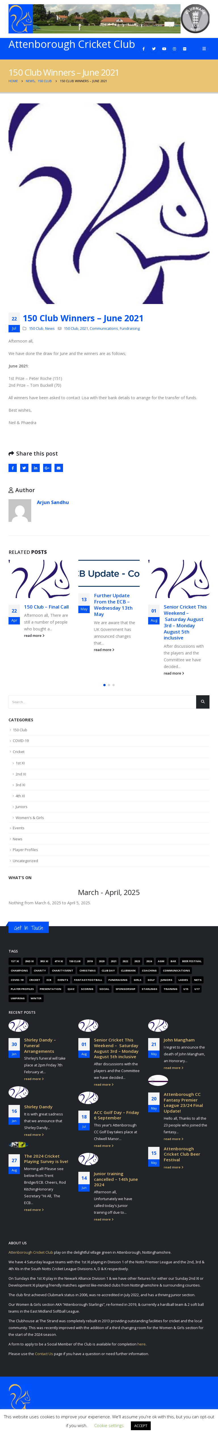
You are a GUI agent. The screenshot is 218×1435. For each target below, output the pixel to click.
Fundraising (130, 328)
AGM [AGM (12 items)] (161, 961)
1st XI (20, 763)
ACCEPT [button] (140, 1425)
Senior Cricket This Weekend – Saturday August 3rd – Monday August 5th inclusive (185, 622)
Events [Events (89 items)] (63, 980)
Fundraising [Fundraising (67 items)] (117, 980)
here (141, 1344)
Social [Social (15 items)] (104, 989)
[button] (104, 685)
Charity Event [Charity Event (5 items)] (62, 970)
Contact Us (44, 1353)
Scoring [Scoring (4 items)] (87, 989)
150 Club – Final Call (46, 606)
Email (58, 468)
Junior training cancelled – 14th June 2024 (116, 1179)
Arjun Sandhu (53, 502)
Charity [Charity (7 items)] (40, 970)
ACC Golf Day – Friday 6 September (116, 1115)
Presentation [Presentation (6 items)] (50, 989)
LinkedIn (36, 468)
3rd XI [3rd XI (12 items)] (44, 961)
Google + (47, 468)
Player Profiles (25, 849)
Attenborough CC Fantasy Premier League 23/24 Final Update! (183, 1102)
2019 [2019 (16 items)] (90, 961)
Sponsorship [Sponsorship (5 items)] (125, 989)
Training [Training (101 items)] (170, 989)
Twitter (24, 468)
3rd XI (20, 784)
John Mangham (179, 1040)
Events (18, 827)
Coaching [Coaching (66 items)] (149, 970)
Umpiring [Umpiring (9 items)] (18, 998)
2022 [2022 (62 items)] (125, 961)
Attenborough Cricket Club (31, 1252)
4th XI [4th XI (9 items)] (58, 961)
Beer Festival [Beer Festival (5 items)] (192, 961)
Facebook (13, 468)
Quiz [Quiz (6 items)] (71, 989)
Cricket (18, 751)
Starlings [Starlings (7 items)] (149, 989)
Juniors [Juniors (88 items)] (166, 980)
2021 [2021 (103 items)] (113, 961)
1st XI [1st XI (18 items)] (15, 961)
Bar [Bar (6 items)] (173, 961)
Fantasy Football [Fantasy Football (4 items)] (88, 980)
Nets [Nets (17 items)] (198, 980)
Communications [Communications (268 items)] (176, 970)
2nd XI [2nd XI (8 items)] (29, 961)
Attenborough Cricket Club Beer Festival (182, 1154)
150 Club (36, 328)
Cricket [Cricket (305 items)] (34, 980)
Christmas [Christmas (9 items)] (87, 970)
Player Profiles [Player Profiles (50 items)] (22, 989)
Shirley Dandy (38, 1106)
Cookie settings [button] (109, 1425)
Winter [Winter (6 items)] (36, 998)
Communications (104, 328)
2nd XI (21, 774)
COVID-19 (21, 740)
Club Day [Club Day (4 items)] (108, 970)
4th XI (20, 795)
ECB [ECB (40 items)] (49, 980)
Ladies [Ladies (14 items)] (183, 980)
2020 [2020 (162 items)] (101, 961)
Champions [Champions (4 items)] (19, 970)
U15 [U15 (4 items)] (185, 989)
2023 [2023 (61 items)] (137, 961)
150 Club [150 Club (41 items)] (75, 961)
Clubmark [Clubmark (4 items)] (128, 970)
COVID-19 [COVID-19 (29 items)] (17, 980)
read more (34, 635)
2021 (84, 328)
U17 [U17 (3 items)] (196, 989)
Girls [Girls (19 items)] (137, 980)
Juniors (22, 806)
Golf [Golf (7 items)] (151, 980)
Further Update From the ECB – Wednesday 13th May (113, 604)
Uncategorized (25, 860)
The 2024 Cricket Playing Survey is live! (46, 1158)
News (50, 328)
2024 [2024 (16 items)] (149, 961)
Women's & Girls (30, 817)
